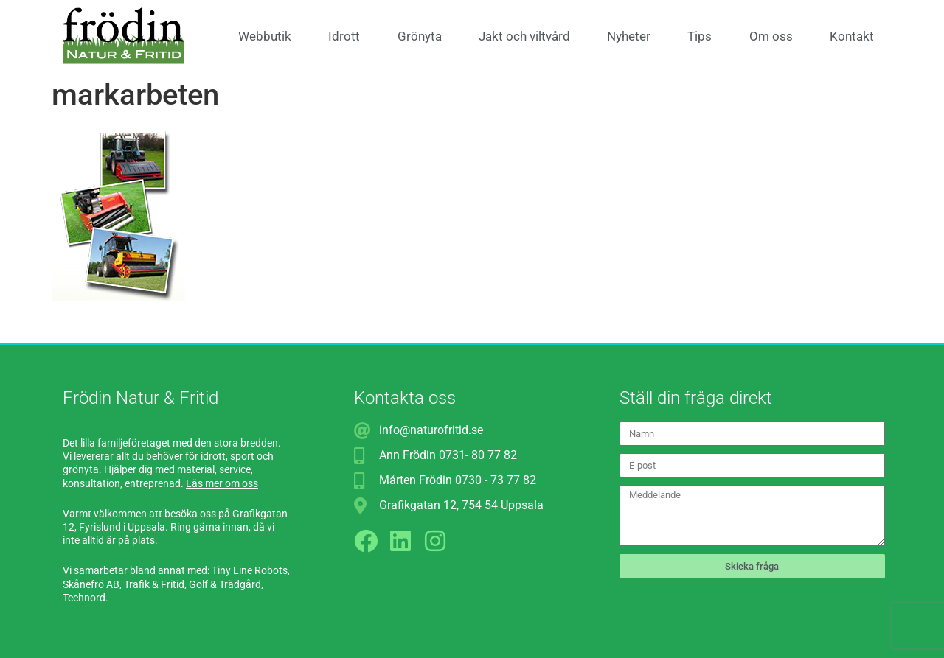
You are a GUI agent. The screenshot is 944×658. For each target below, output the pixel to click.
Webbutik (264, 36)
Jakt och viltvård (524, 36)
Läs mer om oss (222, 483)
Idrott (344, 36)
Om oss (771, 36)
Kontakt (852, 36)
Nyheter (628, 36)
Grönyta (420, 36)
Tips (699, 36)
